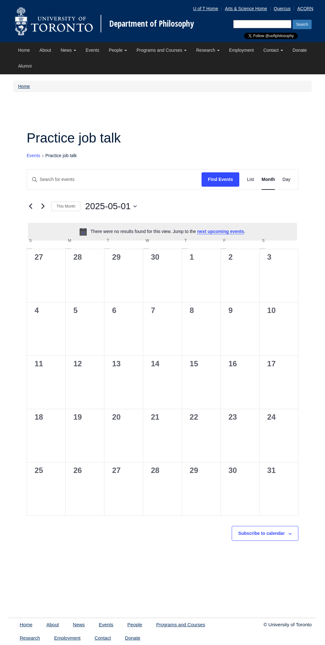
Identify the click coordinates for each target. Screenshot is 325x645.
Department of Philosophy (151, 23)
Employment (241, 50)
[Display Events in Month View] (268, 180)
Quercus (282, 8)
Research (208, 50)
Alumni (25, 66)
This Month (65, 206)
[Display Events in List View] (250, 180)
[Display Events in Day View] (286, 180)
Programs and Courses (161, 50)
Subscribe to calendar (261, 533)
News (68, 50)
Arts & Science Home (246, 8)
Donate (300, 50)
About (45, 50)
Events (92, 50)
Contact (273, 50)
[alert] (162, 232)
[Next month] (43, 206)
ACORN (305, 8)
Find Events (220, 179)
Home (24, 50)
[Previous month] (30, 206)
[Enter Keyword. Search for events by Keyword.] (114, 180)
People (118, 50)
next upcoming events (220, 231)
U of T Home (205, 8)
